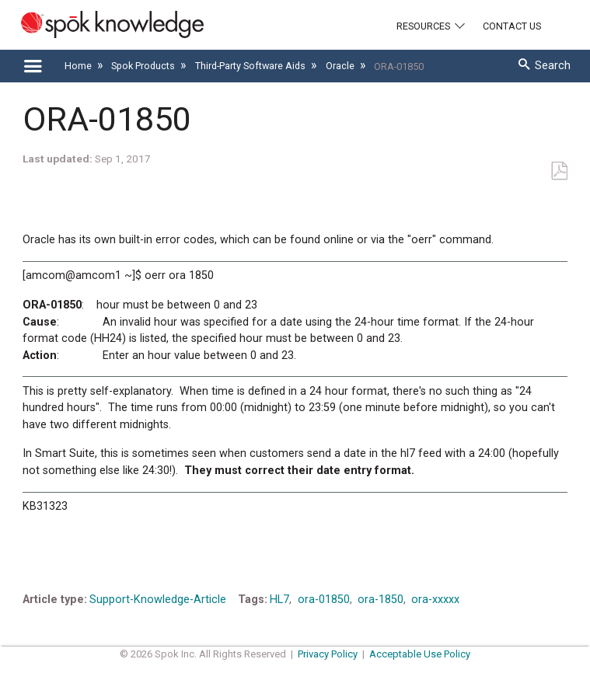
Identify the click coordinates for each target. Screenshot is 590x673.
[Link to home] (102, 24)
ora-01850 (324, 599)
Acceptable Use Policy (419, 654)
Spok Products (144, 65)
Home (79, 65)
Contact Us (512, 26)
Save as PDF (558, 171)
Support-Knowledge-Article (157, 599)
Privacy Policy (328, 654)
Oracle (341, 65)
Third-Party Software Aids (251, 65)
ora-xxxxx (435, 599)
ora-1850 (380, 599)
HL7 (279, 599)
